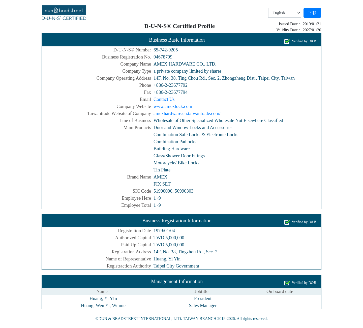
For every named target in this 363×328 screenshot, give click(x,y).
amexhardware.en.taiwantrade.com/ (187, 113)
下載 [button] (312, 13)
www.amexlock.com (173, 106)
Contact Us (164, 99)
